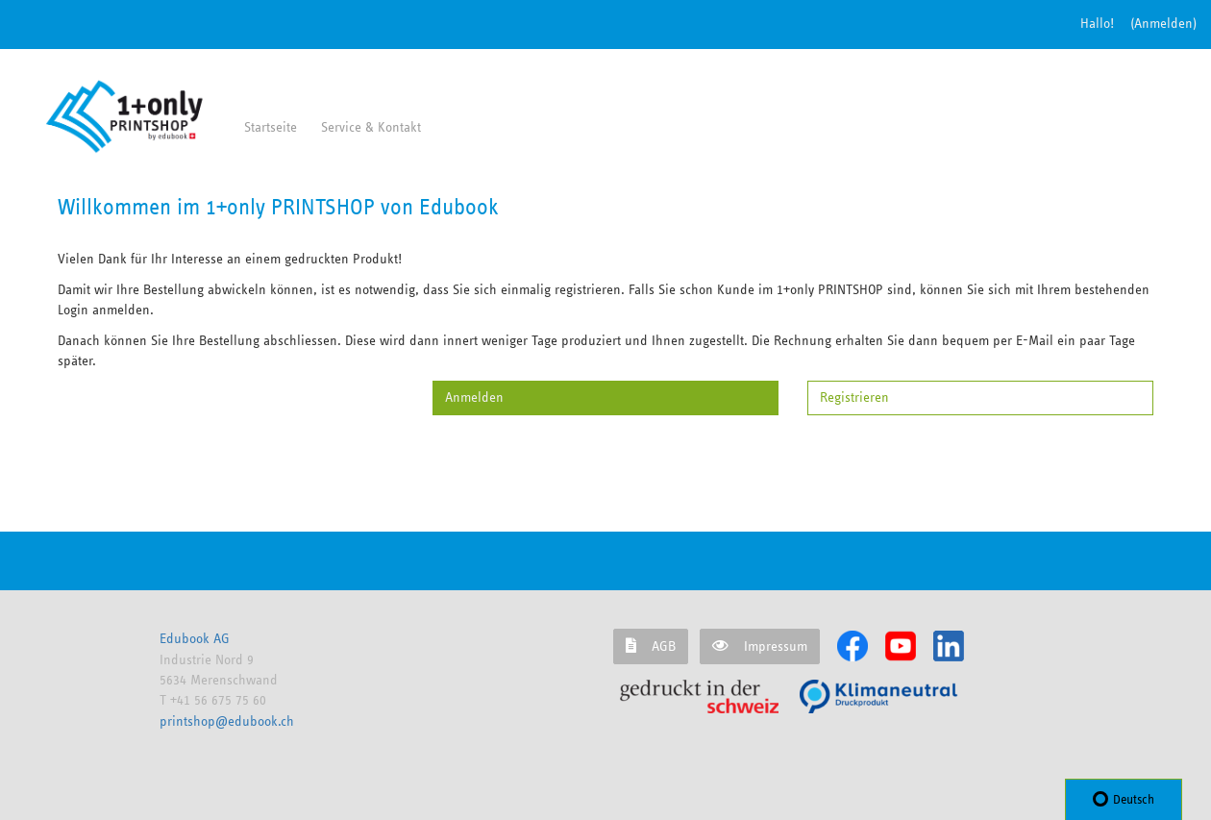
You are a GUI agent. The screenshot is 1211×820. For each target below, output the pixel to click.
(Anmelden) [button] (1163, 23)
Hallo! (1097, 23)
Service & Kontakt (371, 127)
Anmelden (474, 397)
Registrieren (854, 397)
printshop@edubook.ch (227, 721)
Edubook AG (195, 639)
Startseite (270, 127)
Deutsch (1123, 799)
